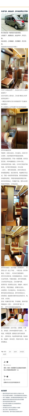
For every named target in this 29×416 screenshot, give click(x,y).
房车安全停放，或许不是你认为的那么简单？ (13, 411)
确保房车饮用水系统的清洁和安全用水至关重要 (13, 399)
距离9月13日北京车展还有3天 (12, 382)
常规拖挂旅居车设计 (7, 405)
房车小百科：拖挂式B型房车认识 (10, 409)
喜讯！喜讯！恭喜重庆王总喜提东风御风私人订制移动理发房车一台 (15, 369)
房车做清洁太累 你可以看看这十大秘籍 (11, 407)
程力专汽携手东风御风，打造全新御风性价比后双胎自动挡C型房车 (15, 395)
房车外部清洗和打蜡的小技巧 (9, 401)
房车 (10, 351)
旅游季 (4, 354)
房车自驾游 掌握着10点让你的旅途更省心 (12, 403)
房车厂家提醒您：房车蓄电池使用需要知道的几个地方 (15, 397)
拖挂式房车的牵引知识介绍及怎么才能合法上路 (13, 393)
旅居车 (19, 101)
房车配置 (22, 351)
